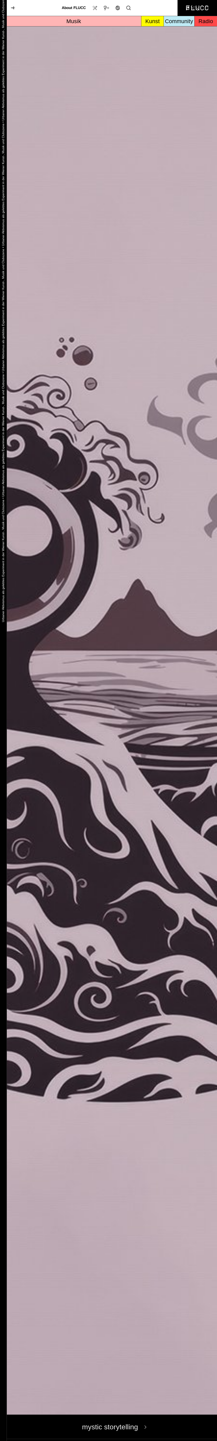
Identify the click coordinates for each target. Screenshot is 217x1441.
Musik (73, 21)
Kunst (152, 21)
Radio (205, 21)
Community (179, 21)
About (74, 8)
